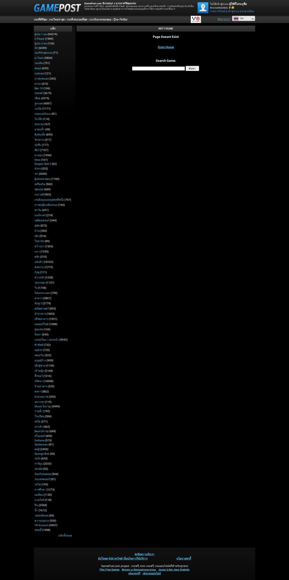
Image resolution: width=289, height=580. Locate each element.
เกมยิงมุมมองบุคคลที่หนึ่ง (49, 199)
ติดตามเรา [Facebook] (224, 19)
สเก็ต (37, 421)
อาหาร (38, 298)
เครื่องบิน (40, 184)
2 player (39, 38)
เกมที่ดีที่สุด (40, 19)
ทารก (38, 83)
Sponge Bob (42, 453)
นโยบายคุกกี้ (183, 558)
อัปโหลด (103, 558)
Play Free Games (109, 569)
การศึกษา (40, 489)
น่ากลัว (39, 426)
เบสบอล (39, 73)
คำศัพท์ (39, 344)
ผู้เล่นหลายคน (43, 179)
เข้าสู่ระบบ (233, 11)
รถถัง (37, 458)
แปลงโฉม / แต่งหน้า (47, 339)
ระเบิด (38, 108)
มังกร (38, 168)
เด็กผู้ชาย (40, 365)
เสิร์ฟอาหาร (41, 319)
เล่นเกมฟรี (134, 573)
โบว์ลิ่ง (38, 119)
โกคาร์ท (39, 241)
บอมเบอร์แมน (43, 113)
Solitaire (39, 440)
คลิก (37, 256)
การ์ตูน (39, 463)
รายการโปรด (217, 11)
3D (36, 48)
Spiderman (41, 444)
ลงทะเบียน (248, 11)
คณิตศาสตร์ (42, 308)
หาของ (39, 155)
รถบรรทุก (40, 282)
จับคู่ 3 (38, 303)
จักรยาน (39, 139)
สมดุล (38, 68)
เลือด (37, 98)
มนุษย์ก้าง (40, 360)
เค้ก (37, 236)
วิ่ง (36, 287)
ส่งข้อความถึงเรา (144, 554)
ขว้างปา (39, 246)
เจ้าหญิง (39, 370)
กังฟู (37, 272)
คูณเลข (39, 329)
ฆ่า (36, 173)
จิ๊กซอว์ (39, 376)
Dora (37, 159)
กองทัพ (39, 63)
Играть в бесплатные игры (139, 569)
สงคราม (39, 267)
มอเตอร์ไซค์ (42, 324)
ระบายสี (39, 194)
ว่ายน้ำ (39, 411)
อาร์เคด (39, 58)
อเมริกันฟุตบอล (43, 52)
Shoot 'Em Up (43, 406)
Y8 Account (42, 525)
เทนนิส (38, 468)
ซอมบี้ (38, 530)
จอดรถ (38, 350)
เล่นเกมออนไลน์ (151, 573)
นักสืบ (38, 145)
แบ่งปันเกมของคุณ (100, 19)
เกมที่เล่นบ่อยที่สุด (77, 19)
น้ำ (36, 510)
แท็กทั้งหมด (65, 535)
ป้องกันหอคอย (43, 474)
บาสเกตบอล (42, 78)
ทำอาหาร (40, 313)
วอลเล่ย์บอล (41, 515)
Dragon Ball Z (43, 163)
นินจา (38, 334)
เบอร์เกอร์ (40, 215)
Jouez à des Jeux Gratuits (173, 569)
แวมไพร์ (39, 500)
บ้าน (37, 230)
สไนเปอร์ (40, 436)
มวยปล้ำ (39, 129)
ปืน (36, 505)
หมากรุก (39, 401)
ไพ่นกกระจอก (42, 293)
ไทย (238, 18)
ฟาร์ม (38, 210)
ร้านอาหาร (41, 386)
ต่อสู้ (37, 449)
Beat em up (42, 431)
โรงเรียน (39, 416)
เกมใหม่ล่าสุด (57, 19)
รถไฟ (38, 484)
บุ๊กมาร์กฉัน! (120, 19)
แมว (37, 251)
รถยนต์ (39, 93)
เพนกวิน (39, 355)
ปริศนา (39, 381)
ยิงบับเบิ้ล (40, 134)
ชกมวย (39, 124)
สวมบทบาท (41, 396)
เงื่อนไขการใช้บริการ (135, 558)
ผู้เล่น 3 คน (41, 43)
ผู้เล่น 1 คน (41, 34)
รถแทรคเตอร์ (42, 479)
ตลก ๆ (38, 391)
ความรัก (39, 277)
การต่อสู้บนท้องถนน (46, 204)
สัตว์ (37, 150)
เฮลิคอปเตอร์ (42, 220)
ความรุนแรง (42, 520)
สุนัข (37, 225)
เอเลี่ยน (39, 494)
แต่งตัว (39, 262)
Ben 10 (39, 88)
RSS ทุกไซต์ (116, 558)
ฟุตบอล (39, 189)
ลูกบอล (39, 103)
